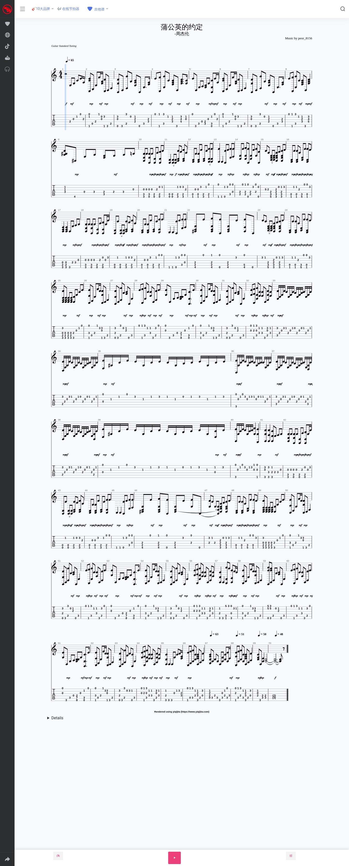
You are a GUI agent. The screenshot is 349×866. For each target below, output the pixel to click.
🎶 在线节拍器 (68, 9)
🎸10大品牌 (41, 9)
